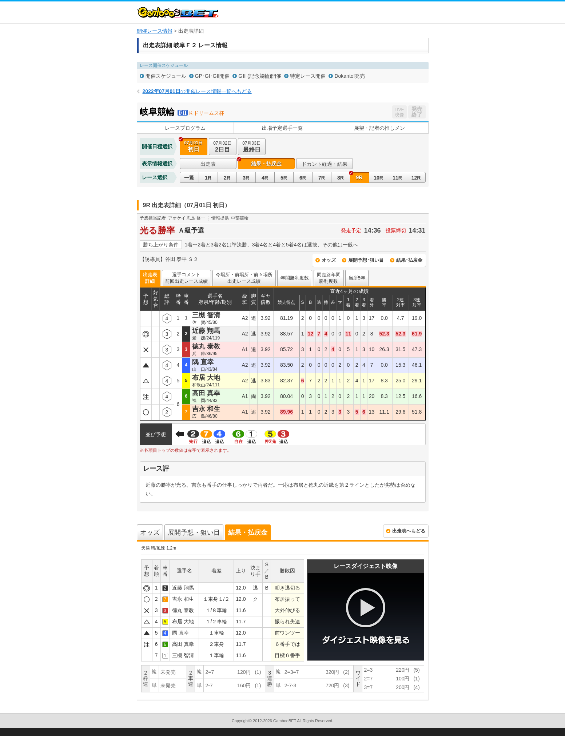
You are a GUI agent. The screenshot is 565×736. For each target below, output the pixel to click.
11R (397, 178)
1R (208, 178)
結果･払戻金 (409, 260)
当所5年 (357, 278)
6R (302, 178)
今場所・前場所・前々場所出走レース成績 (244, 278)
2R (227, 178)
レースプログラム (185, 128)
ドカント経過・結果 (324, 164)
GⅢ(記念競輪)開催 (259, 76)
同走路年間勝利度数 (329, 278)
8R (340, 178)
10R (378, 178)
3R (246, 178)
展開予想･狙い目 (366, 260)
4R (265, 178)
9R (359, 177)
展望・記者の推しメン (379, 128)
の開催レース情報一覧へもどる (197, 91)
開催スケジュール (166, 76)
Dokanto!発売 (349, 76)
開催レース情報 (154, 31)
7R (321, 178)
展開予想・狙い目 (194, 532)
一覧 (189, 178)
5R (283, 178)
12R (416, 178)
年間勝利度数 (294, 278)
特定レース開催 (308, 76)
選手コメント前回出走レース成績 (186, 278)
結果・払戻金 (266, 163)
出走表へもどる (408, 531)
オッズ (329, 260)
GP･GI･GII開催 (212, 76)
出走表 (208, 164)
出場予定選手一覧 (282, 128)
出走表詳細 (150, 278)
